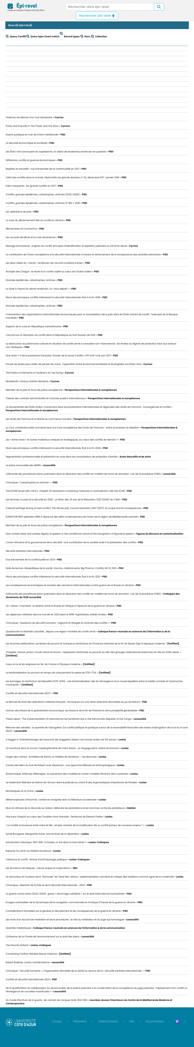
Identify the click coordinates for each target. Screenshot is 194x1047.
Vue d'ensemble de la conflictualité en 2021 (30, 559)
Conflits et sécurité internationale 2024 (28, 979)
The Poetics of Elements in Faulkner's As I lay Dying (34, 372)
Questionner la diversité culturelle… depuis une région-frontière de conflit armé (51, 631)
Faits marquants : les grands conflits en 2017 (31, 185)
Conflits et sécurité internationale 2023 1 (28, 693)
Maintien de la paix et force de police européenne (34, 390)
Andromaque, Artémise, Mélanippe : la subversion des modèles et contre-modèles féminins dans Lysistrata (67, 773)
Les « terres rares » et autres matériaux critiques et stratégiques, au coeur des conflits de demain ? (62, 439)
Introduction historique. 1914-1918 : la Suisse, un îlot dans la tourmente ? (46, 842)
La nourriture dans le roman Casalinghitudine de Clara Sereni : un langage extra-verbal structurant (62, 748)
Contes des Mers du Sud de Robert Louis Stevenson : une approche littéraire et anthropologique (60, 765)
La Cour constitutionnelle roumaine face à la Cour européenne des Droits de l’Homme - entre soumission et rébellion (72, 427)
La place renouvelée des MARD (23, 465)
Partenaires (79, 1021)
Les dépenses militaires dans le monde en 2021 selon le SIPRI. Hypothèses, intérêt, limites (56, 614)
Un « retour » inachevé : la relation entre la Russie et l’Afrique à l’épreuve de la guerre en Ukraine (60, 605)
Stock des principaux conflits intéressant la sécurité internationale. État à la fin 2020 (53, 448)
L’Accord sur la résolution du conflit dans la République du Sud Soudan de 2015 (50, 335)
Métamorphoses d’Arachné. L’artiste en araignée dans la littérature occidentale (51, 799)
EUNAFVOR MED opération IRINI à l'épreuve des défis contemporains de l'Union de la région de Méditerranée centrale (72, 516)
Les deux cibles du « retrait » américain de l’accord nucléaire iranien (44, 263)
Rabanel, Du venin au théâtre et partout (28, 850)
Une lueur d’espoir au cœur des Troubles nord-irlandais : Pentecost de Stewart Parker (54, 816)
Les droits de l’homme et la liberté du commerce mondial (38, 419)
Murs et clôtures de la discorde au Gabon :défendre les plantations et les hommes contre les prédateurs (65, 808)
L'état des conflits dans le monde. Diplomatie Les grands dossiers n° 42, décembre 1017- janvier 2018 (62, 177)
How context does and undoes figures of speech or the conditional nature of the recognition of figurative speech (70, 533)
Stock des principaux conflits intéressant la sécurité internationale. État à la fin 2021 (53, 576)
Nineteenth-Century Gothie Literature (27, 381)
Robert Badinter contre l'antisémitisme (28, 962)
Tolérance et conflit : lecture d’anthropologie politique (36, 859)
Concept (57, 1021)
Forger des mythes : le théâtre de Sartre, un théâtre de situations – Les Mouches (51, 756)
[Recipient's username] (115, 6)
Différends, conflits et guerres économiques (30, 160)
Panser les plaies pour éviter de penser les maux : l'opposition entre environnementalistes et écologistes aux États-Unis (73, 364)
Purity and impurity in (32, 126)
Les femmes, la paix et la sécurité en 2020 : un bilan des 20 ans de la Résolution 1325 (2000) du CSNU (63, 499)
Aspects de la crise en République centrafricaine (33, 326)
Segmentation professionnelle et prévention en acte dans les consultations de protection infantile (61, 456)
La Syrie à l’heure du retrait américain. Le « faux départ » (37, 288)
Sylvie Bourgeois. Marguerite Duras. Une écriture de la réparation (42, 833)
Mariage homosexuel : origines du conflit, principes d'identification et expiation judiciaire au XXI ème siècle (66, 246)
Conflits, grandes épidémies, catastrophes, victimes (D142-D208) (43, 194)
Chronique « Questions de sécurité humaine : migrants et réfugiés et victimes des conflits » (57, 622)
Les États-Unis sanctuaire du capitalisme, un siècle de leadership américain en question (56, 151)
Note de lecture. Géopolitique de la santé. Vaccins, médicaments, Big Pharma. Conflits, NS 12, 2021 (61, 568)
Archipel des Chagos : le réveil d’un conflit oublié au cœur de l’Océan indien (49, 271)
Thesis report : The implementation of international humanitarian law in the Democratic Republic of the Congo (68, 719)
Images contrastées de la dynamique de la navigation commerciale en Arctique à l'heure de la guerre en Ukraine (70, 902)
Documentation (155, 1021)
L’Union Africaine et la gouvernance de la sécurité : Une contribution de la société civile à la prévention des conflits (71, 542)
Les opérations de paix (18, 211)
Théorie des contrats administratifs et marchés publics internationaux (45, 398)
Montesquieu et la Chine (19, 791)
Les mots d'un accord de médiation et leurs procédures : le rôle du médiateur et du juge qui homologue (65, 919)
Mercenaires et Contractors (21, 228)
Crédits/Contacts (108, 1021)
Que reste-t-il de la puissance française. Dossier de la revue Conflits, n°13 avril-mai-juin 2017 (58, 355)
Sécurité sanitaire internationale (24, 551)
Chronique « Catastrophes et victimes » (28, 482)
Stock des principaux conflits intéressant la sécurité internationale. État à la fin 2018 (53, 297)
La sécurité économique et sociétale (26, 143)
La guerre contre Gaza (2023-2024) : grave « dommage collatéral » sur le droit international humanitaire (65, 893)
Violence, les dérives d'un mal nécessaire (29, 117)
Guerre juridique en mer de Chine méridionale (32, 134)
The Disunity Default (17, 945)
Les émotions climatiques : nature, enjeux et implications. (38, 868)
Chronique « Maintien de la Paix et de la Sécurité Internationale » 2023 (45, 885)
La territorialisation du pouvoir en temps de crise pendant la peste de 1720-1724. (51, 672)
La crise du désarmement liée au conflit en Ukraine (35, 220)
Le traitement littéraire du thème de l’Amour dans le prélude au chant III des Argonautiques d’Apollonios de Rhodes (71, 782)
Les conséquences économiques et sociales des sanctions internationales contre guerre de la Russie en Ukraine (70, 585)
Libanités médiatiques (18, 928)
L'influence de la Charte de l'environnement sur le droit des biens (42, 936)
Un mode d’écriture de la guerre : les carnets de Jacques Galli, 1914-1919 (46, 1000)
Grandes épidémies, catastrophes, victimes (30, 280)
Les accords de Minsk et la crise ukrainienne (31, 237)
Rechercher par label (97, 15)
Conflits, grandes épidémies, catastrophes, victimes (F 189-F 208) (43, 203)
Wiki (131, 1021)
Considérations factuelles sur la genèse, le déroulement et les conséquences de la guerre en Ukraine (63, 911)
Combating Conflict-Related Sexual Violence (31, 953)
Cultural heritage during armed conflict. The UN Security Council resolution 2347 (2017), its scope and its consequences (73, 508)
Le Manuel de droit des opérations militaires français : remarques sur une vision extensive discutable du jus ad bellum (73, 701)
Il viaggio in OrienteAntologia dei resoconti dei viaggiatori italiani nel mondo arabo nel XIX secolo (61, 739)
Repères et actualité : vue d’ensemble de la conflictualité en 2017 (42, 168)
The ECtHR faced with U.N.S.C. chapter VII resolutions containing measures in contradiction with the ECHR (65, 491)
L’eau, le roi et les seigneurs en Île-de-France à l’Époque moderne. (43, 664)
